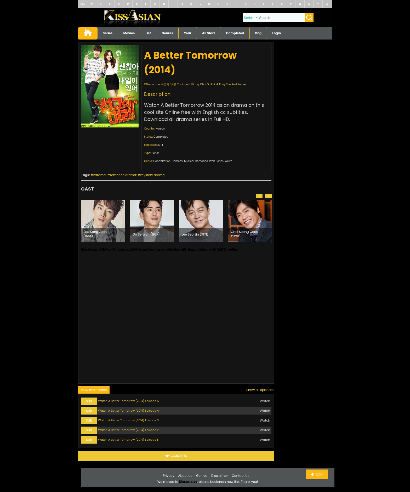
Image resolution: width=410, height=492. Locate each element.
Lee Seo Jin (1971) (195, 234)
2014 (160, 145)
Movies (129, 33)
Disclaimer (219, 475)
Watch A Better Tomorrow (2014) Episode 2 (128, 430)
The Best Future (236, 84)
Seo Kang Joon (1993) (95, 233)
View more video (94, 390)
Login (276, 33)
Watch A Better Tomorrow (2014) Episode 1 (128, 440)
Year (187, 33)
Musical (189, 161)
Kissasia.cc (188, 481)
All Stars (208, 33)
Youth (228, 161)
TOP (317, 474)
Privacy (168, 475)
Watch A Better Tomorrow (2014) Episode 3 (128, 420)
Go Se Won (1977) (146, 234)
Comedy (177, 161)
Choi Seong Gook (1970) (244, 233)
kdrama (99, 175)
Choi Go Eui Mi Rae (212, 84)
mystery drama (152, 175)
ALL (83, 3)
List (148, 33)
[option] (103, 221)
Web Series (216, 161)
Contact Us (240, 475)
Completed (235, 33)
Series (108, 33)
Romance (201, 161)
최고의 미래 (168, 84)
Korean (160, 129)
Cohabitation (161, 161)
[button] (259, 196)
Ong (258, 33)
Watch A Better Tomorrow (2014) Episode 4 (128, 411)
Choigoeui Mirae (187, 84)
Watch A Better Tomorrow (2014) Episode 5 (128, 401)
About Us (185, 475)
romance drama (123, 175)
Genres (167, 33)
